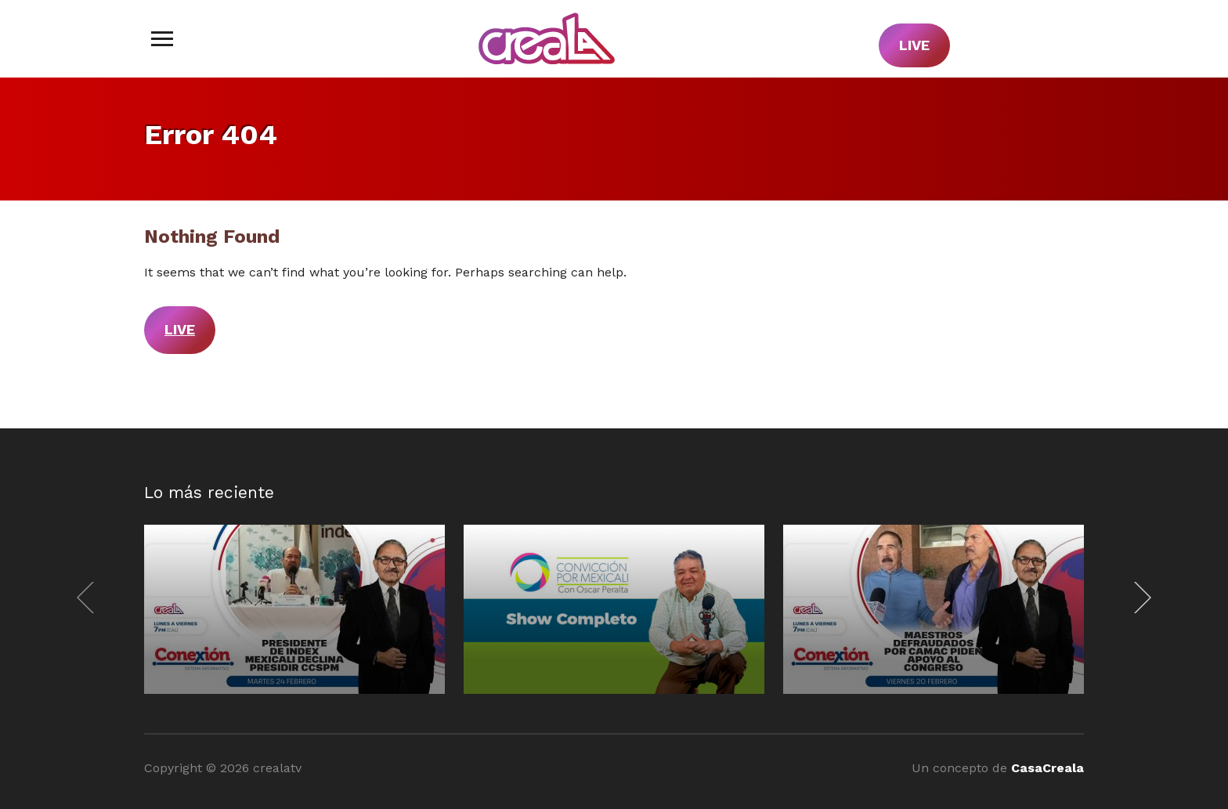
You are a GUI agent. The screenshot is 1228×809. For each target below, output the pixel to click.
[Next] (1138, 597)
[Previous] (89, 597)
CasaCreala (1047, 767)
